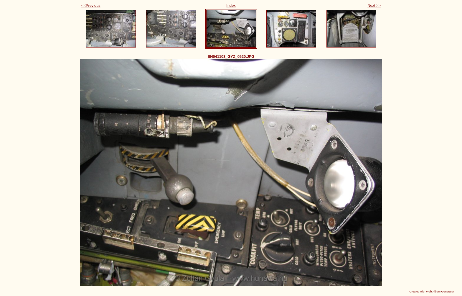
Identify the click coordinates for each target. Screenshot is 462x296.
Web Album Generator (440, 291)
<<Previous (90, 5)
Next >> (374, 5)
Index (230, 5)
